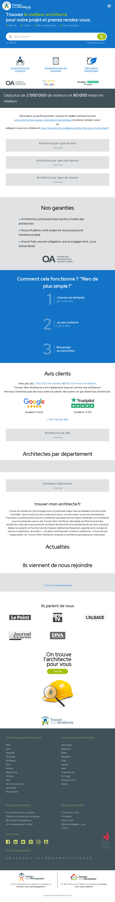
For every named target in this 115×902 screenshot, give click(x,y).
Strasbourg (11, 772)
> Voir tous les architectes (57, 585)
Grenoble (11, 787)
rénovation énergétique (58, 120)
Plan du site (67, 820)
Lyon (8, 748)
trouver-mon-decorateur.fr (91, 885)
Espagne (65, 756)
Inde (63, 760)
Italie (63, 768)
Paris (8, 745)
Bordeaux (11, 760)
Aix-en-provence (15, 783)
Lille (8, 780)
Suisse (64, 783)
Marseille (10, 752)
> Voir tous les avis (57, 419)
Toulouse (10, 756)
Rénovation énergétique (19, 820)
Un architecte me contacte (20, 812)
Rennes (9, 776)
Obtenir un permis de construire (22, 816)
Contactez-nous (70, 812)
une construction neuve (28, 120)
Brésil (63, 752)
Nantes (9, 768)
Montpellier (12, 791)
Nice (8, 764)
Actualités (66, 816)
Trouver (57, 671)
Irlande (64, 764)
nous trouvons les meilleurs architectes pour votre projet (74, 128)
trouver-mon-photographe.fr (31, 886)
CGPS (64, 828)
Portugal (65, 776)
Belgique (66, 748)
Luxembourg (67, 772)
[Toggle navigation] (109, 6)
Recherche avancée (96, 42)
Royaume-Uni (68, 780)
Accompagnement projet (19, 824)
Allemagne (66, 745)
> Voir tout (57, 147)
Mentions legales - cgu (73, 824)
